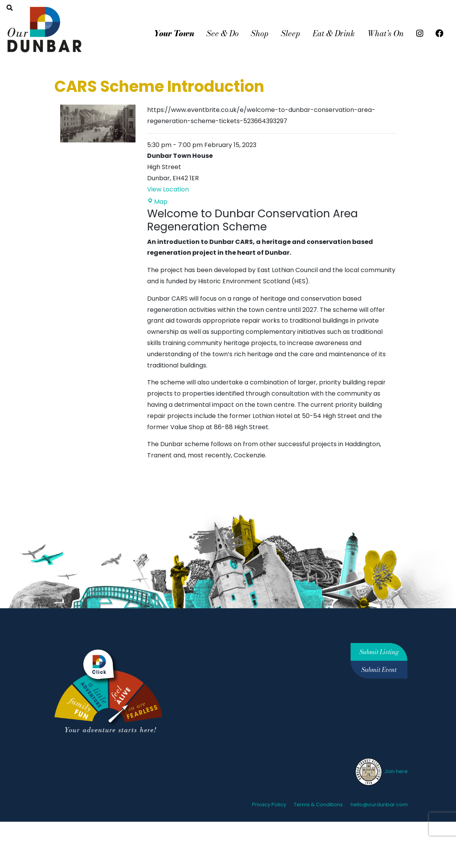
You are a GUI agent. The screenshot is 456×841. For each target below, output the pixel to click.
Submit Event (379, 669)
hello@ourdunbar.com (379, 804)
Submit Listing (379, 652)
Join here (381, 771)
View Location (168, 189)
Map (157, 201)
